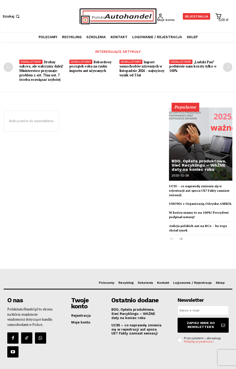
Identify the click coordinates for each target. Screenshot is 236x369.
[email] (203, 310)
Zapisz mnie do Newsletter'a (207, 323)
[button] (12, 16)
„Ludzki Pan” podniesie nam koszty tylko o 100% (192, 66)
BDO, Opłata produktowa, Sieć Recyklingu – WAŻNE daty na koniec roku (199, 164)
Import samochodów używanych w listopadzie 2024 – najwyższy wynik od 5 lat (142, 68)
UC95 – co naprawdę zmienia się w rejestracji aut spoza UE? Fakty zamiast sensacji (199, 190)
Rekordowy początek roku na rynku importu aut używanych (90, 66)
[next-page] (227, 66)
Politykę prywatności (198, 338)
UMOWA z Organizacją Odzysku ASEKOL (200, 203)
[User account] (169, 16)
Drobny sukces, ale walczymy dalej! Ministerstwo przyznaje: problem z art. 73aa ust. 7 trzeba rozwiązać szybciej (41, 70)
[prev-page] (8, 66)
